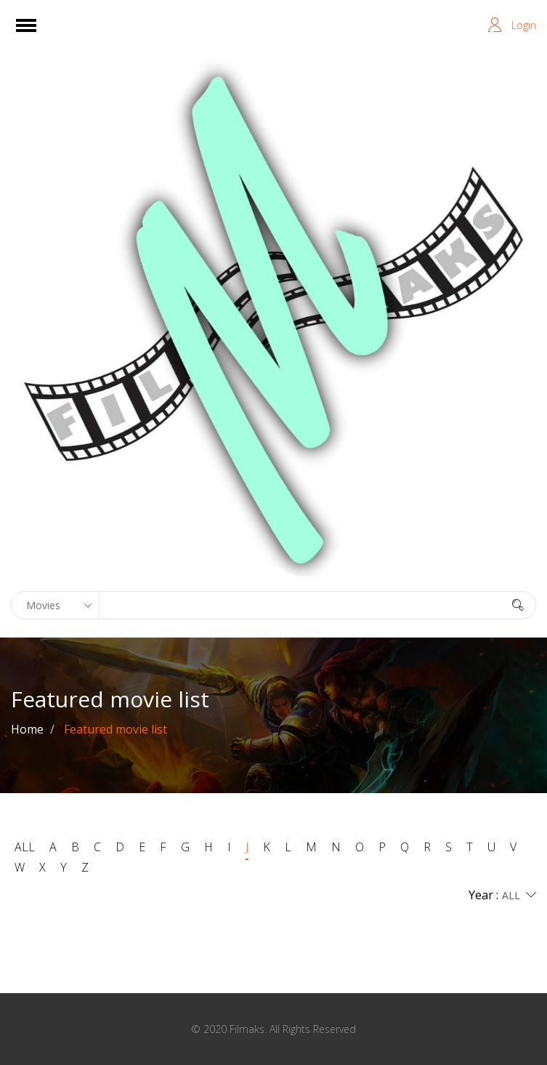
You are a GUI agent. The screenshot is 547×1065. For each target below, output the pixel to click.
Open (38, 34)
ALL (25, 847)
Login (523, 25)
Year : (502, 895)
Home (27, 729)
